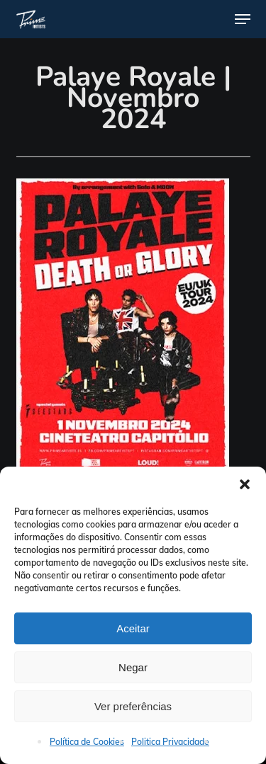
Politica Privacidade (170, 741)
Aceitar (133, 628)
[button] (245, 484)
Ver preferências (133, 706)
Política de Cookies (87, 741)
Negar (133, 667)
